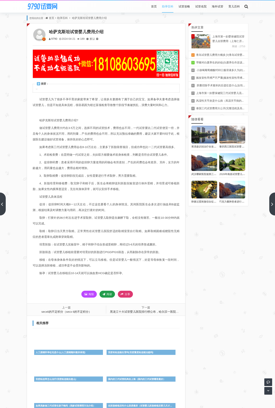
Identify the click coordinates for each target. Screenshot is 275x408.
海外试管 (217, 6)
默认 (93, 38)
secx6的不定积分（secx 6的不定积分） (66, 311)
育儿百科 (234, 6)
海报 (89, 294)
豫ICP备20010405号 (144, 396)
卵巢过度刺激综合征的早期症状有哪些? (213, 201)
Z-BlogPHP (137, 402)
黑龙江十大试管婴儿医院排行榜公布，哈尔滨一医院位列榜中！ (150, 311)
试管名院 (201, 6)
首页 (154, 6)
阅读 (107, 294)
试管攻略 (184, 6)
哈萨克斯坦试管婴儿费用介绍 (89, 18)
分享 (125, 294)
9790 (54, 38)
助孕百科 (167, 6)
